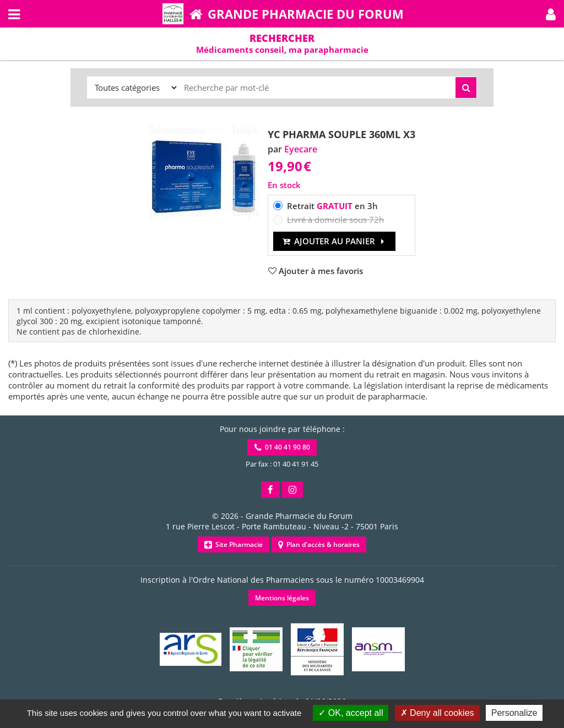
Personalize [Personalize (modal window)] (514, 713)
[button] (551, 13)
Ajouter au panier (334, 241)
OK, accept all (350, 713)
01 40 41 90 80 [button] (282, 447)
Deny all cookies (437, 713)
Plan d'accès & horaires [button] (319, 544)
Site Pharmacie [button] (233, 544)
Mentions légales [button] (282, 598)
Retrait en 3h (332, 205)
